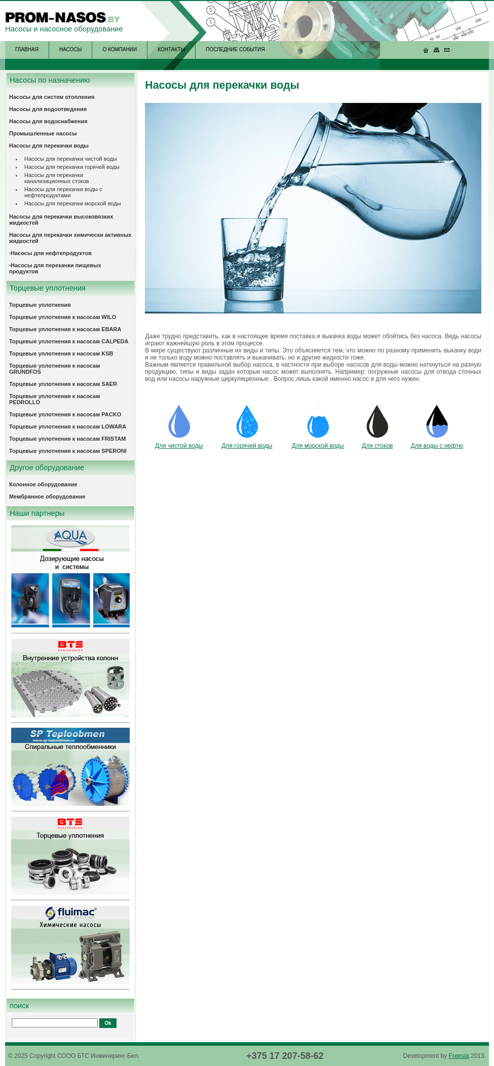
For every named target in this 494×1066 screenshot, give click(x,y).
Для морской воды (318, 445)
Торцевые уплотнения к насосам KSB (61, 353)
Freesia (459, 1055)
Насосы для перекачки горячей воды (72, 167)
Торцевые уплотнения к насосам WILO (62, 317)
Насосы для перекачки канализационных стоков (56, 178)
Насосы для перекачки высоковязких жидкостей (61, 220)
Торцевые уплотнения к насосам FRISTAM (67, 439)
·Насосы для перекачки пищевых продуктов (55, 268)
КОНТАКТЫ (171, 49)
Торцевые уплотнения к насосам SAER (63, 384)
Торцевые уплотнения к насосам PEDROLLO (54, 399)
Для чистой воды (179, 445)
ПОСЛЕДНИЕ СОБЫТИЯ (235, 49)
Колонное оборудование (43, 484)
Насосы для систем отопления (51, 97)
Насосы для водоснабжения (48, 121)
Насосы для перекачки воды (49, 146)
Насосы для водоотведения (48, 109)
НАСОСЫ (70, 49)
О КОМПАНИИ (119, 49)
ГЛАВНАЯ (27, 49)
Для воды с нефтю (437, 445)
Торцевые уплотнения (40, 305)
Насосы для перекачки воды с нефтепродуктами (63, 192)
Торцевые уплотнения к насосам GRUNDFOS (54, 369)
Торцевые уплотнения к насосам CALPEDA (69, 341)
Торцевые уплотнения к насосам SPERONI (68, 451)
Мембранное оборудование (47, 496)
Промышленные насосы (43, 133)
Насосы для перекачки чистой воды (70, 159)
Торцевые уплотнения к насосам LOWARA (67, 426)
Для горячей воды (246, 445)
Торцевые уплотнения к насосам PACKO (65, 414)
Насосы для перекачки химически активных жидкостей (70, 238)
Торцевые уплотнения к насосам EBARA (65, 329)
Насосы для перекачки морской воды (72, 203)
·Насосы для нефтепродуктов (50, 253)
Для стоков (377, 445)
